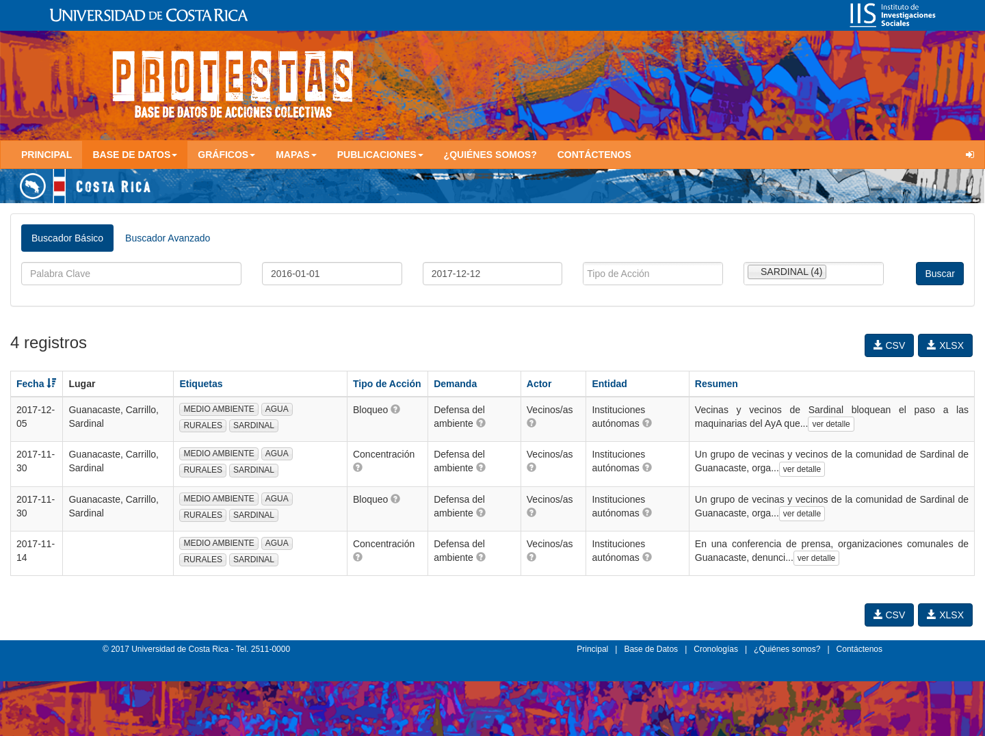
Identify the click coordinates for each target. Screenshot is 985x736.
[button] (395, 409)
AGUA (277, 409)
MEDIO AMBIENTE (218, 409)
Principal (46, 154)
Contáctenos (594, 154)
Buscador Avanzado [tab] (167, 238)
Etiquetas (200, 383)
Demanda (455, 383)
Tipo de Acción (387, 383)
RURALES (202, 425)
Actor (539, 383)
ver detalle (831, 424)
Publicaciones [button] (380, 154)
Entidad (609, 383)
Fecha (36, 383)
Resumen (716, 383)
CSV (890, 345)
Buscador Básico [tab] (67, 238)
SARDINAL (253, 425)
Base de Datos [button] (134, 154)
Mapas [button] (296, 154)
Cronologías (716, 649)
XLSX (945, 345)
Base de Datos (651, 649)
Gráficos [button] (226, 154)
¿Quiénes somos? (490, 154)
